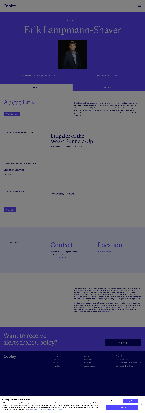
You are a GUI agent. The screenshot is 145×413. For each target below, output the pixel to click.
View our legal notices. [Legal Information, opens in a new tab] (54, 411)
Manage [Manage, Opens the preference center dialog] (113, 402)
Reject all (130, 402)
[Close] (141, 405)
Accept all (122, 409)
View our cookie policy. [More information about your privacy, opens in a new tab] (38, 411)
